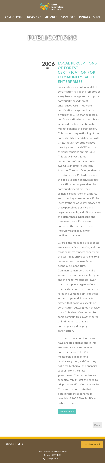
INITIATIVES (14, 16)
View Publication (67, 411)
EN (96, 16)
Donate (84, 16)
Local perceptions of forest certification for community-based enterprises (77, 72)
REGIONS (34, 16)
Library (51, 16)
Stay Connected (92, 444)
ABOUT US (68, 16)
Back (97, 425)
